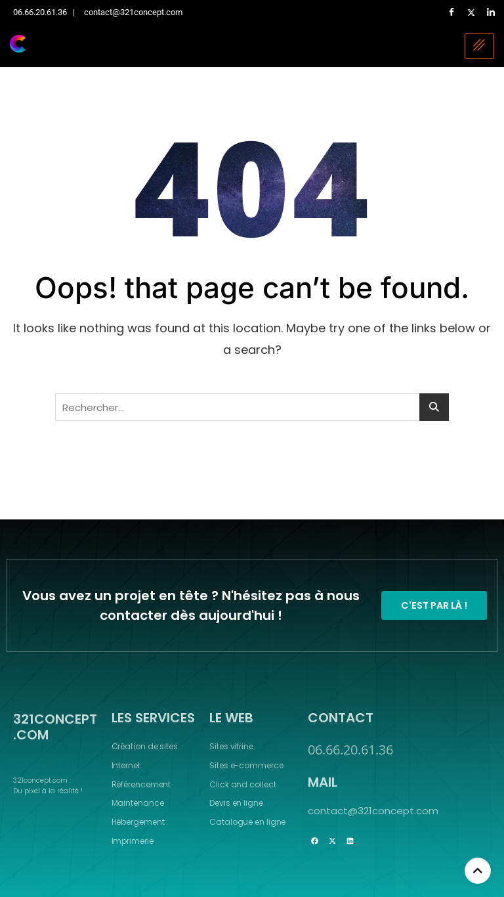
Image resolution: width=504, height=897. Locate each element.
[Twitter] (471, 12)
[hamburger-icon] (479, 46)
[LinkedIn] (491, 12)
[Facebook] (451, 12)
